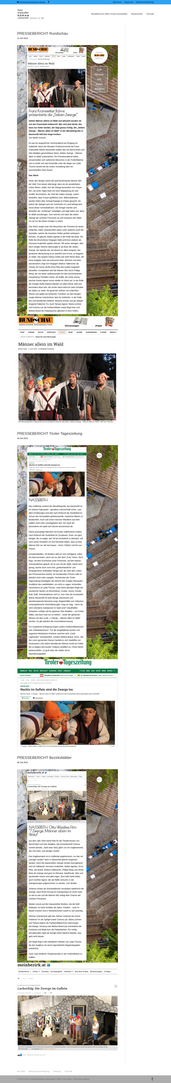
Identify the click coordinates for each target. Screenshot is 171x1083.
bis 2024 (21, 1071)
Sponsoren (117, 2)
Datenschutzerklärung (145, 2)
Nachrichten (137, 14)
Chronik (150, 14)
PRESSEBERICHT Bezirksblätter (44, 757)
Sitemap (57, 1071)
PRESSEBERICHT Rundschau (42, 33)
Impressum (128, 2)
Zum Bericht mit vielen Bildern (99, 79)
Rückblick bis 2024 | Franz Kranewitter (109, 14)
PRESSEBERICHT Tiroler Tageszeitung (49, 433)
